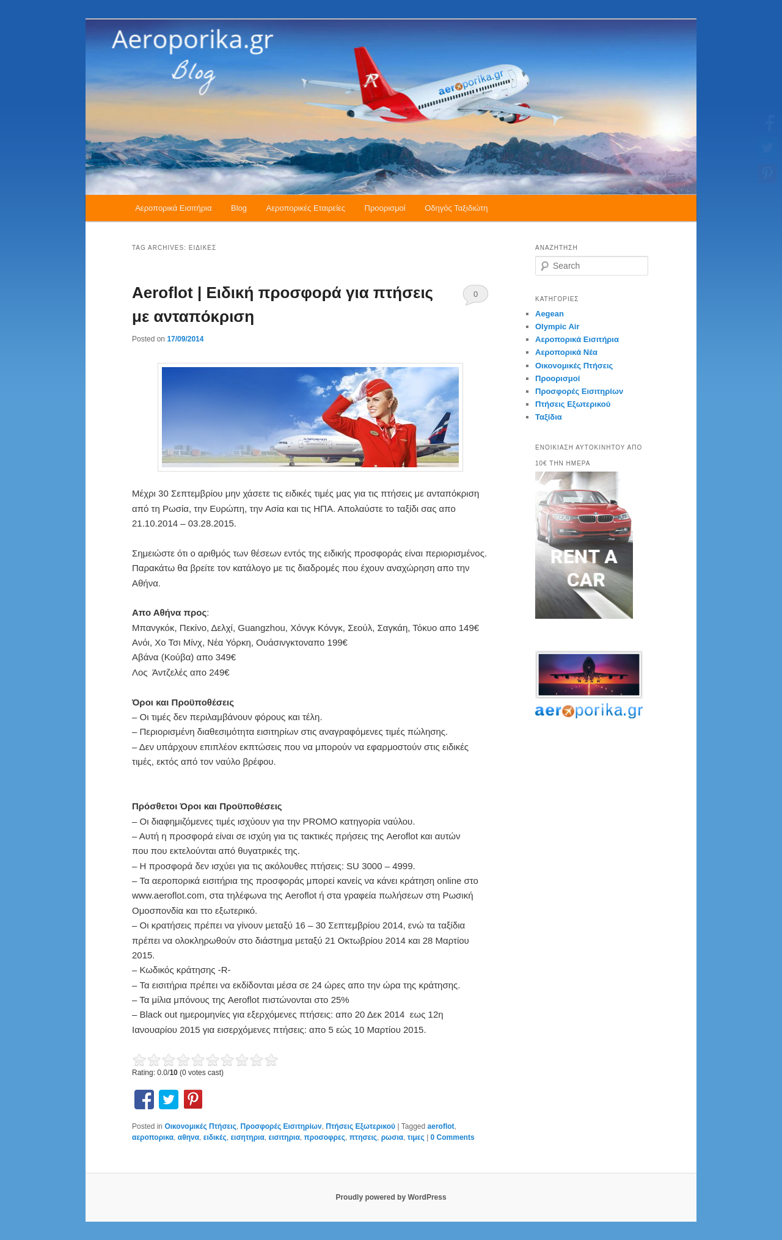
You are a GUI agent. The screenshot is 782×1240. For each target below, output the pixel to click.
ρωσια (392, 1137)
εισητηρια (247, 1137)
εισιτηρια (283, 1137)
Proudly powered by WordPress (390, 1197)
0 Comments (475, 297)
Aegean (549, 313)
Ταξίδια (548, 416)
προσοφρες (324, 1137)
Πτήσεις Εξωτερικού (360, 1126)
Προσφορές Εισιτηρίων (281, 1126)
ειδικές (215, 1137)
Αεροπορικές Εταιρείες (306, 208)
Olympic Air (557, 326)
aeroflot (441, 1126)
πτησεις (363, 1137)
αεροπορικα (153, 1137)
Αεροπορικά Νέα (566, 352)
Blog (239, 208)
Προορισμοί (385, 208)
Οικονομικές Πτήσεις (200, 1126)
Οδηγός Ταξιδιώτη (456, 208)
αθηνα (188, 1137)
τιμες (416, 1137)
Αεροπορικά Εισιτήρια (173, 208)
